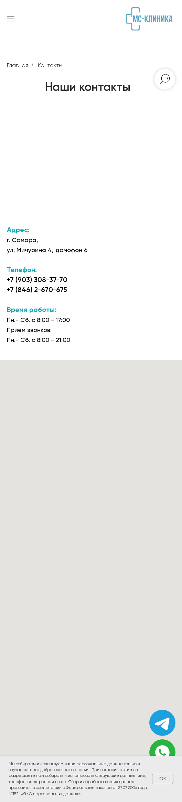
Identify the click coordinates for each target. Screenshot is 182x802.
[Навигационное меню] (10, 19)
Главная (17, 65)
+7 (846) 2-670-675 (37, 289)
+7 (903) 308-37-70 (37, 279)
